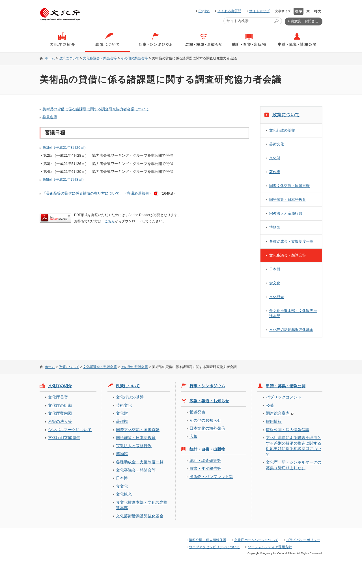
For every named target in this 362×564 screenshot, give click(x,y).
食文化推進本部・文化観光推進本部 (293, 313)
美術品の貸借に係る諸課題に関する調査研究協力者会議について (95, 109)
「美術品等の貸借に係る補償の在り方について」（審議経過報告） (97, 193)
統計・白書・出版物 (207, 449)
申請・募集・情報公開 (285, 386)
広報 (193, 436)
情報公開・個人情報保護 (287, 429)
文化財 (274, 158)
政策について (69, 58)
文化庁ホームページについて (256, 540)
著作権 (274, 172)
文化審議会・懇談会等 (100, 58)
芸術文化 (276, 144)
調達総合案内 (278, 413)
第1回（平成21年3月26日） (65, 147)
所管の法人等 (60, 421)
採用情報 (274, 421)
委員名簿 (49, 117)
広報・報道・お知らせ (209, 401)
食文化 (274, 283)
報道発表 (197, 412)
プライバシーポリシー (303, 540)
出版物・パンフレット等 (211, 476)
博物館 (274, 227)
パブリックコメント (283, 397)
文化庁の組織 (60, 405)
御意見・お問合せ (304, 21)
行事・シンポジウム (207, 386)
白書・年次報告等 (205, 468)
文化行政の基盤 (282, 130)
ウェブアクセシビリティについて (214, 547)
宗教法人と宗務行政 (285, 213)
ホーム (50, 58)
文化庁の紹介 (60, 386)
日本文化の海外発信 (207, 428)
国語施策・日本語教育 (287, 199)
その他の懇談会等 (134, 58)
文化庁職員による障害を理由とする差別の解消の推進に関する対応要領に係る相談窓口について (293, 445)
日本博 (274, 269)
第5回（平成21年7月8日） (64, 179)
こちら (110, 221)
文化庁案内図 (60, 413)
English (204, 11)
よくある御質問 (229, 11)
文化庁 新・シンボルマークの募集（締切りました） (293, 465)
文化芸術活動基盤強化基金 (291, 330)
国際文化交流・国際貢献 (289, 186)
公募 (270, 405)
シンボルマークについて (70, 429)
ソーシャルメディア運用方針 (270, 547)
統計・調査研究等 (205, 460)
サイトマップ (259, 11)
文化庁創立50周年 (64, 437)
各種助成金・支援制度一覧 (291, 241)
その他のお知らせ (205, 420)
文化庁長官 (58, 397)
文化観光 (276, 297)
